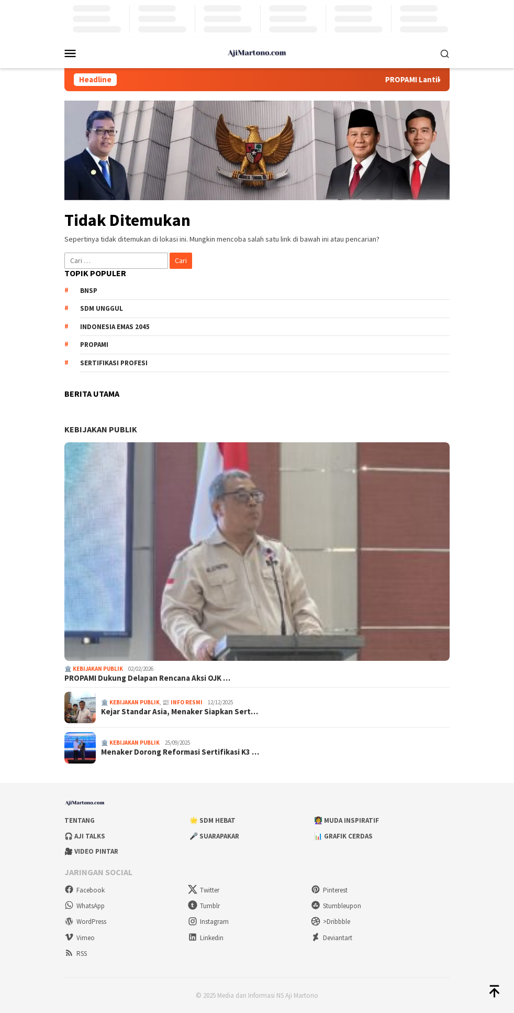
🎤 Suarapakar (214, 836)
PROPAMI (94, 344)
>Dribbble (330, 921)
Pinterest (329, 890)
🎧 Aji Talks (84, 836)
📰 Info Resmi (182, 702)
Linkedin (206, 937)
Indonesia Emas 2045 (115, 326)
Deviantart (331, 937)
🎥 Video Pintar (91, 851)
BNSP (88, 290)
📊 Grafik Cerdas (343, 836)
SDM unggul (101, 308)
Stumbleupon (336, 905)
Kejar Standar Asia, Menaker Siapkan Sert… (179, 711)
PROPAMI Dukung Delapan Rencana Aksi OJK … (147, 678)
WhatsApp (84, 905)
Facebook (84, 890)
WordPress (85, 921)
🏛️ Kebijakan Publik (93, 668)
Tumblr (204, 905)
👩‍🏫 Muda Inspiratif (346, 820)
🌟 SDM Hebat (212, 820)
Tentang (79, 820)
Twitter (203, 890)
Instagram (208, 921)
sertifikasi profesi (114, 362)
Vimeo (79, 937)
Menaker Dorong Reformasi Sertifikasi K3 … (180, 752)
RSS (75, 953)
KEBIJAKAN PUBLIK (100, 429)
